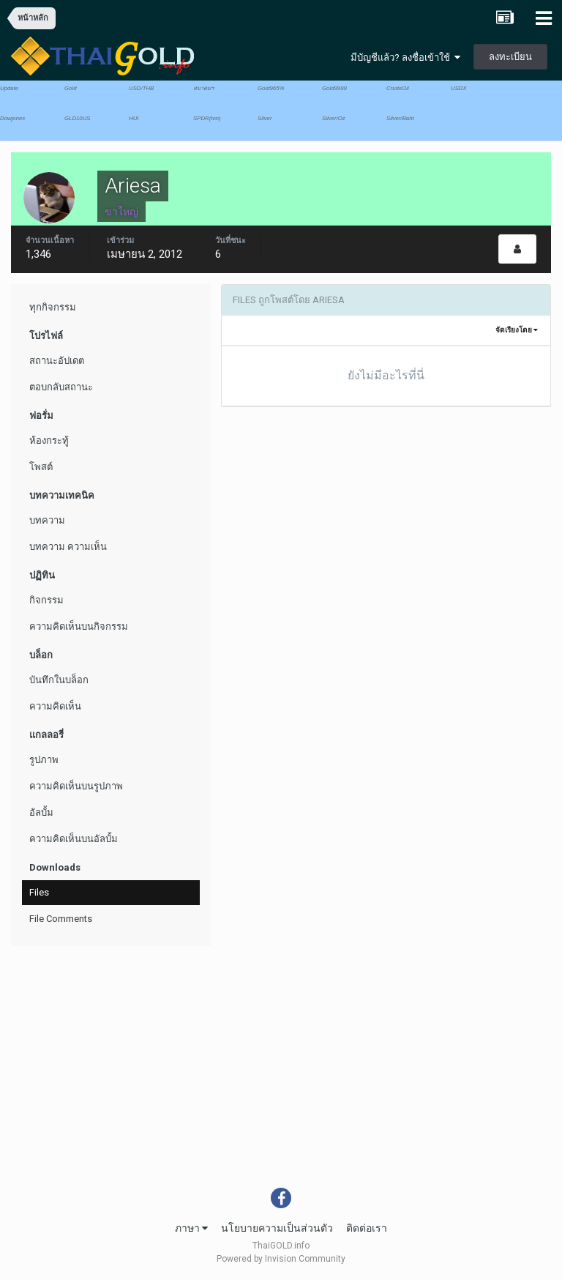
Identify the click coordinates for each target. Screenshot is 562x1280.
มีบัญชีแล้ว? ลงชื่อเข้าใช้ (405, 57)
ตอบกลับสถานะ (61, 387)
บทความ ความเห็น (68, 546)
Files (39, 892)
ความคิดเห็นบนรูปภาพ (76, 786)
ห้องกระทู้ (49, 440)
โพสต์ (41, 466)
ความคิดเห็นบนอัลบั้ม (73, 838)
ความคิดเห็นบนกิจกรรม (78, 626)
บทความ (47, 520)
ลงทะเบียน (510, 56)
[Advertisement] (281, 1077)
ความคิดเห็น (55, 706)
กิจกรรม (46, 600)
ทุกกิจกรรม (52, 307)
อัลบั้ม (41, 812)
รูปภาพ (44, 759)
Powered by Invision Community (281, 1259)
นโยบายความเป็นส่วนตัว (277, 1228)
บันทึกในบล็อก (59, 679)
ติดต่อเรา (366, 1228)
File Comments (60, 918)
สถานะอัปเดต (56, 360)
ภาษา (191, 1228)
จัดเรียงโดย (516, 330)
